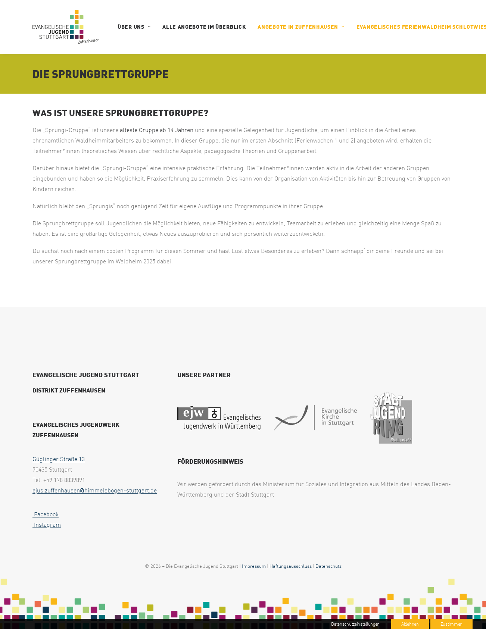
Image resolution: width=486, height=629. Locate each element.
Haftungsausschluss (291, 566)
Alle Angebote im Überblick (204, 27)
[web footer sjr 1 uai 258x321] (391, 418)
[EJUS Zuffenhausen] (65, 27)
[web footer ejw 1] (219, 418)
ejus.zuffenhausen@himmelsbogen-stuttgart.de (94, 490)
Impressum (254, 566)
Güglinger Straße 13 (58, 459)
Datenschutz (328, 566)
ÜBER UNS (134, 27)
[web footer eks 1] (315, 418)
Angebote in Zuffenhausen (301, 27)
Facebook (45, 514)
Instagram (46, 524)
